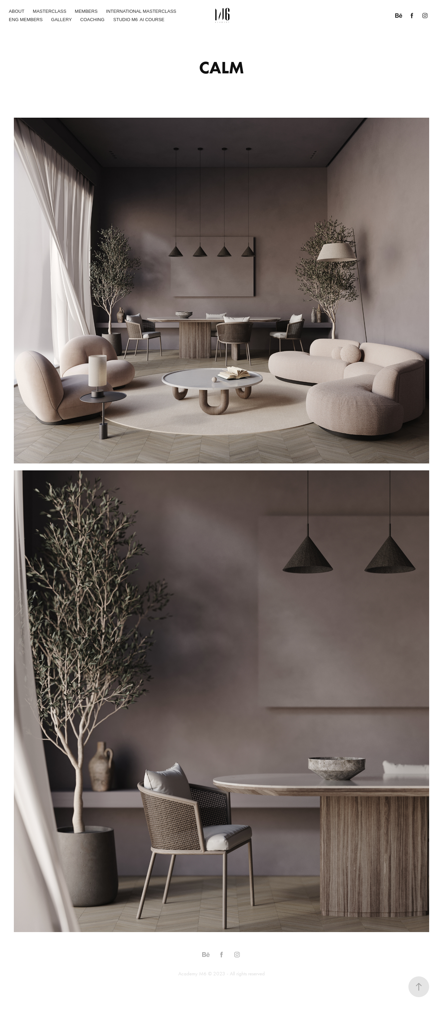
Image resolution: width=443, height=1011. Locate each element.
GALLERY (61, 19)
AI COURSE (152, 19)
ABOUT (17, 11)
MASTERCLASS (49, 11)
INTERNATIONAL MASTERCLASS (141, 11)
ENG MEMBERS (26, 19)
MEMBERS (86, 11)
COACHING (92, 19)
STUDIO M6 (125, 19)
